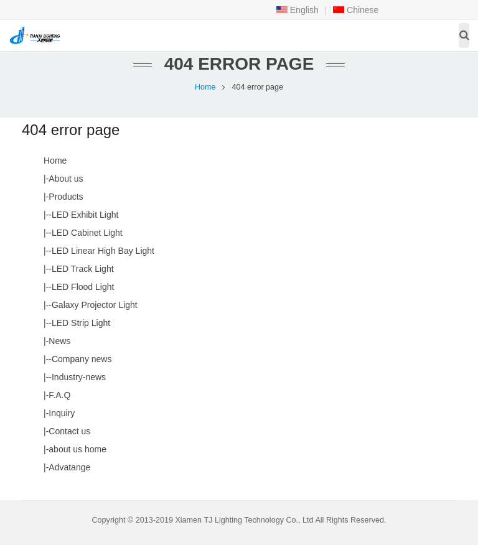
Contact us (69, 431)
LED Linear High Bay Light (103, 251)
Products (66, 197)
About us (66, 179)
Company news (82, 359)
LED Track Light (83, 269)
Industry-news (79, 377)
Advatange (69, 467)
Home (205, 87)
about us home (77, 449)
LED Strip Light (81, 323)
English (297, 10)
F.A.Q (59, 395)
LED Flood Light (83, 287)
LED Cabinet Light (87, 233)
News (59, 341)
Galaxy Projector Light (95, 305)
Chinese (355, 10)
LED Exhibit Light (85, 215)
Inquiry (62, 413)
